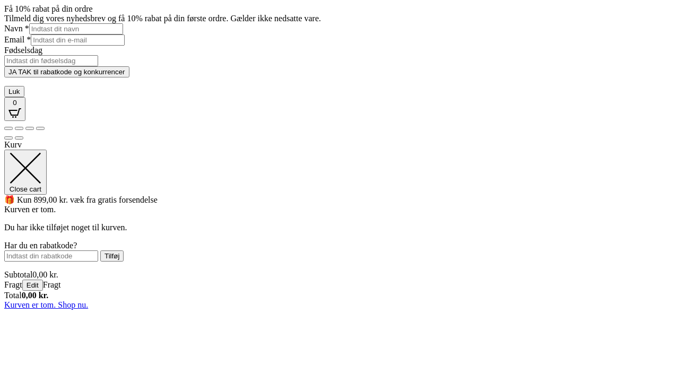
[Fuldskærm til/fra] (19, 128)
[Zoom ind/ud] (8, 128)
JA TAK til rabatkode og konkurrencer (66, 72)
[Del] (29, 128)
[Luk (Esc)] (40, 128)
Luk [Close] (14, 92)
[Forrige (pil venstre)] (8, 138)
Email (17, 39)
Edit (33, 285)
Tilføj (112, 256)
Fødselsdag (23, 50)
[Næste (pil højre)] (19, 138)
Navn (16, 28)
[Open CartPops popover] (14, 109)
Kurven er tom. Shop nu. (46, 304)
